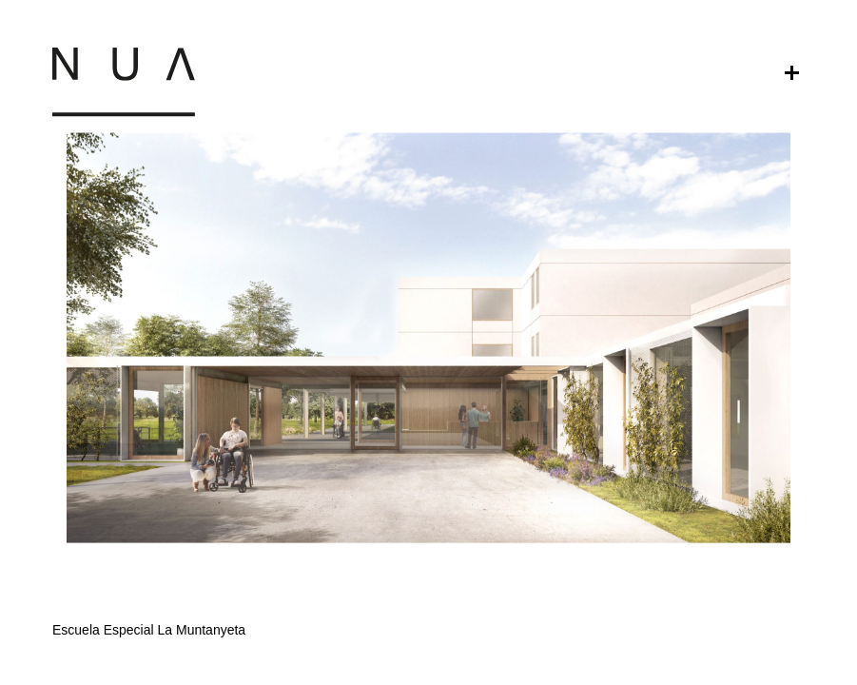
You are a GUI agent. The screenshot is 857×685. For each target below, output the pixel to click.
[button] (428, 513)
